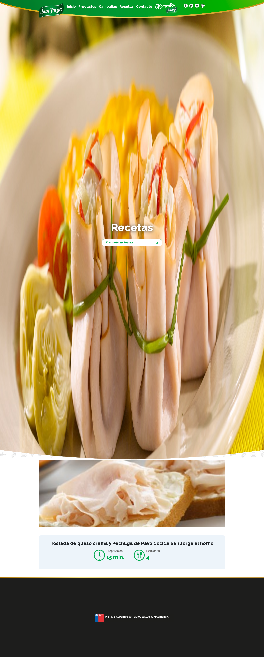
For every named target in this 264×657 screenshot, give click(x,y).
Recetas (127, 7)
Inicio (71, 7)
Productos (87, 7)
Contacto (144, 7)
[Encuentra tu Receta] (127, 242)
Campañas (108, 7)
